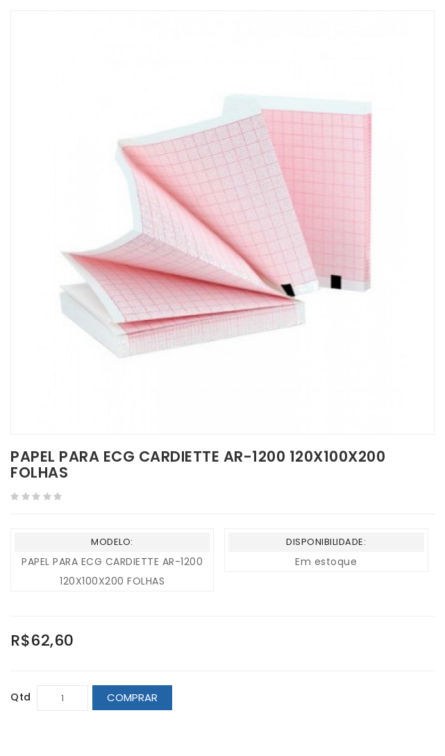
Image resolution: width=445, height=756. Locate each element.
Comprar (132, 697)
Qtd (20, 697)
